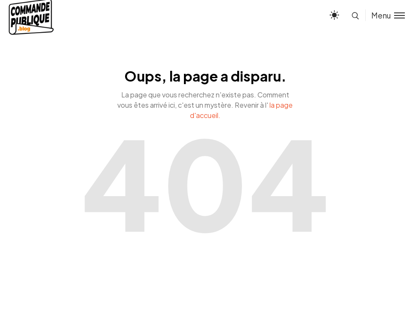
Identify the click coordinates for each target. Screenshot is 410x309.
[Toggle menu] (385, 15)
